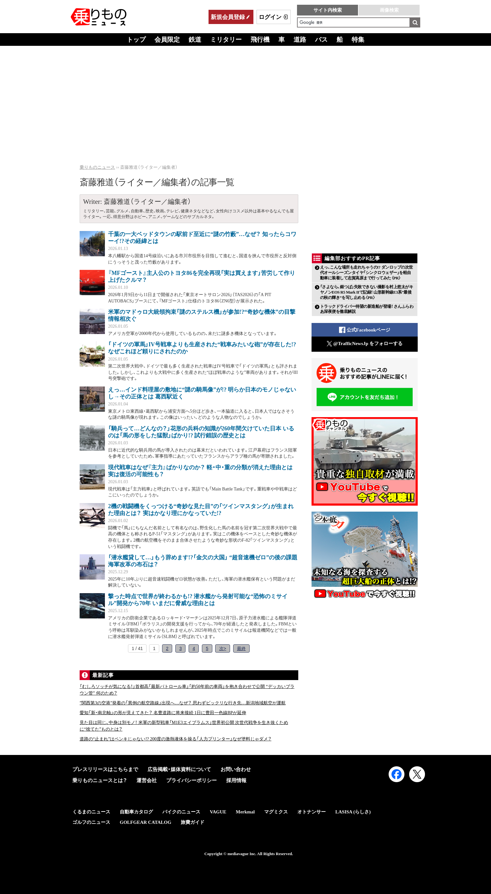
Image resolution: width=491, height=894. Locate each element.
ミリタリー (226, 39)
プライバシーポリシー (191, 780)
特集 (358, 39)
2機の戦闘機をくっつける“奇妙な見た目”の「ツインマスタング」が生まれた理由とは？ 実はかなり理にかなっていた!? (201, 509)
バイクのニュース (181, 811)
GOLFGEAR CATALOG (145, 822)
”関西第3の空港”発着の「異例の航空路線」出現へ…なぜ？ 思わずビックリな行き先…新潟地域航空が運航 (183, 703)
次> (222, 648)
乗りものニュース (97, 167)
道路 (300, 39)
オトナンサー (311, 811)
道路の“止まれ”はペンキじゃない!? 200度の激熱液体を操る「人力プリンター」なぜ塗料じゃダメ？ (175, 739)
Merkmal (245, 811)
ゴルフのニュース (91, 822)
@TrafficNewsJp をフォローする (365, 344)
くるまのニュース (91, 811)
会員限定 (167, 39)
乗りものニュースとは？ (99, 780)
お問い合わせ (236, 769)
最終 (241, 648)
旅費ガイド (192, 822)
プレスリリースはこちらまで (105, 769)
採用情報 (236, 780)
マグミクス (276, 811)
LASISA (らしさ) (353, 811)
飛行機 (260, 39)
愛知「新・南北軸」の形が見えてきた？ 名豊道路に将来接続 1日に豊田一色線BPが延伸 (163, 712)
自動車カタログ (136, 811)
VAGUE (218, 811)
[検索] (353, 22)
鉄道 (195, 39)
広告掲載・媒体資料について (179, 769)
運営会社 (146, 780)
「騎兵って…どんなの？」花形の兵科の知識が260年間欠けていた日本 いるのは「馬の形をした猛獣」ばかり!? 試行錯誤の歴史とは (201, 432)
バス (321, 39)
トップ (136, 39)
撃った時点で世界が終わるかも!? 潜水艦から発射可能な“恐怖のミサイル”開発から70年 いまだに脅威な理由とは (198, 599)
